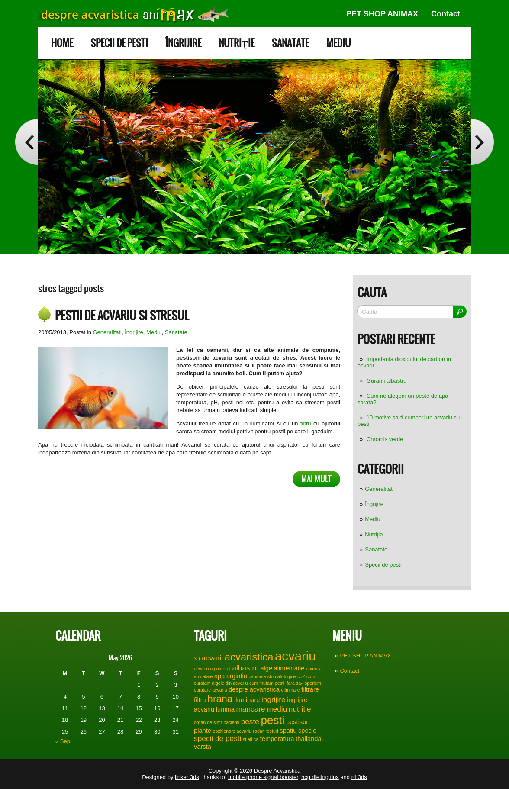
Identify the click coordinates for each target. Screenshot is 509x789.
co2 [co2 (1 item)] (301, 676)
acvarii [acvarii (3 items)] (212, 658)
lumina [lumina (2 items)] (225, 709)
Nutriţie (236, 43)
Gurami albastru (386, 380)
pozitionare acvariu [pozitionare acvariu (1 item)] (232, 731)
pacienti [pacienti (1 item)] (231, 722)
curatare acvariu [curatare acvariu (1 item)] (210, 689)
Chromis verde (385, 439)
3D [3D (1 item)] (197, 658)
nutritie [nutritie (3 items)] (300, 709)
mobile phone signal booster (263, 777)
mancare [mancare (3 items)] (250, 709)
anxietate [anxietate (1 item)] (203, 676)
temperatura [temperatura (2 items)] (277, 738)
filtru (304, 423)
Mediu (338, 43)
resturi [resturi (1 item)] (271, 731)
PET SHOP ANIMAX (382, 14)
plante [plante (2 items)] (202, 730)
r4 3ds (359, 777)
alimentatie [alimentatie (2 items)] (289, 668)
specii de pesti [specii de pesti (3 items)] (217, 738)
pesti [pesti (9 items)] (272, 720)
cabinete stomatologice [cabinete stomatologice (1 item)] (272, 676)
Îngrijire (183, 43)
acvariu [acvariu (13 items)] (295, 656)
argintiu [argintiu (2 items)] (236, 676)
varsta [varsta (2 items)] (202, 746)
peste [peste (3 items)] (250, 721)
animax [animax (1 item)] (313, 668)
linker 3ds (187, 777)
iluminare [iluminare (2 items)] (247, 699)
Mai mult (316, 479)
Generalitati (379, 489)
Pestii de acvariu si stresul (122, 315)
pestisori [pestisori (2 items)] (297, 721)
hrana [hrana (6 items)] (219, 698)
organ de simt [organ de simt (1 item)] (208, 722)
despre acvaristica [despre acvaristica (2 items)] (254, 689)
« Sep (62, 741)
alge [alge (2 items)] (266, 668)
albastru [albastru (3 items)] (245, 667)
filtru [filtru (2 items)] (200, 699)
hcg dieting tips (320, 777)
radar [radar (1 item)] (258, 731)
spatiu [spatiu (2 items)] (288, 730)
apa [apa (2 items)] (219, 676)
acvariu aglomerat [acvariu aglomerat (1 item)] (212, 668)
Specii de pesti (119, 43)
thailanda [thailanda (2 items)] (308, 738)
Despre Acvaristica (277, 770)
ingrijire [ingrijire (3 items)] (273, 699)
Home (62, 43)
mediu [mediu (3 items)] (277, 709)
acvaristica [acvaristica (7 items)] (249, 657)
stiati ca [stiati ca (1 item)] (250, 739)
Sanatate (290, 43)
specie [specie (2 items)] (307, 730)
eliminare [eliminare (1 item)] (290, 689)
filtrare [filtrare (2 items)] (310, 689)
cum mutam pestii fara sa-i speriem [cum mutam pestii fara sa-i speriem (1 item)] (285, 683)
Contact (445, 14)
